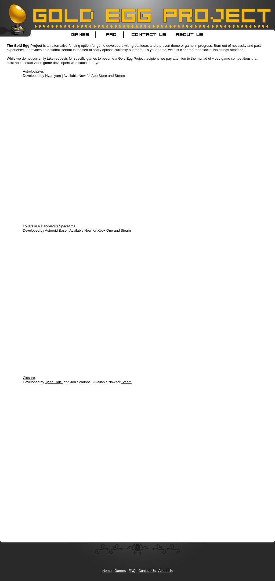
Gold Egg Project (40, 8)
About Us (165, 571)
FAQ (132, 571)
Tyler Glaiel (54, 382)
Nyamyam (53, 76)
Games (120, 571)
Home (107, 571)
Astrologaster (33, 71)
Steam (120, 76)
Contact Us (146, 571)
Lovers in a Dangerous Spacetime (49, 226)
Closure (29, 378)
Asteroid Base (56, 230)
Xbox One (105, 230)
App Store (99, 76)
